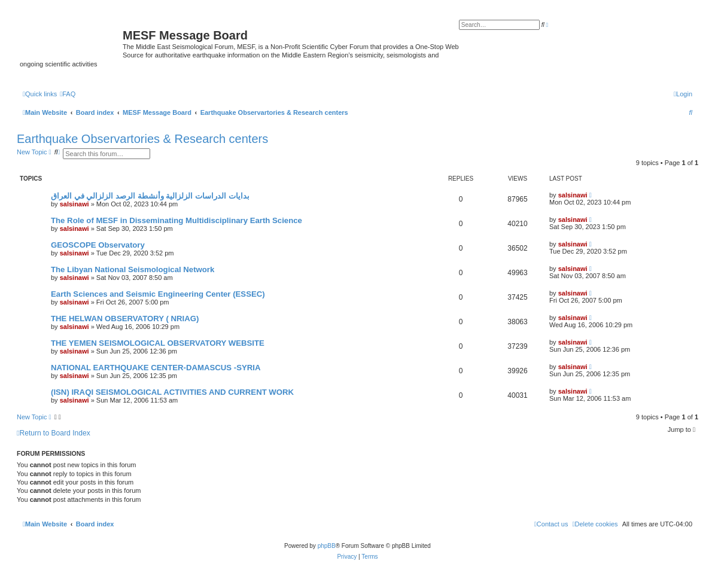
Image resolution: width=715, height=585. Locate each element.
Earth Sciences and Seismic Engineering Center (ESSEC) (158, 294)
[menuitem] (67, 94)
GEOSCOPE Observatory (98, 244)
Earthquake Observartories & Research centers (142, 138)
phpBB (327, 546)
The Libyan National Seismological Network (132, 269)
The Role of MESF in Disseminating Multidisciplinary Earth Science (176, 220)
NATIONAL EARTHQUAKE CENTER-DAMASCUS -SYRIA (155, 367)
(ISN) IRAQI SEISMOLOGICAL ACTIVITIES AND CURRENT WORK (172, 392)
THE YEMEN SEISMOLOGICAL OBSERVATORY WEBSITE (157, 343)
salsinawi (74, 204)
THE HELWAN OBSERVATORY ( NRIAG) (125, 318)
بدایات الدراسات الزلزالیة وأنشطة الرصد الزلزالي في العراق (150, 195)
